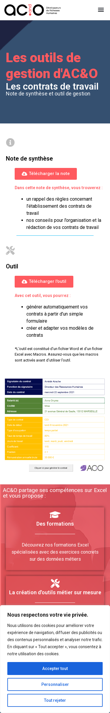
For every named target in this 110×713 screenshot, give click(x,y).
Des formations (55, 524)
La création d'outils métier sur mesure (55, 592)
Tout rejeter (55, 700)
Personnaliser (55, 684)
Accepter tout (55, 668)
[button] (101, 9)
